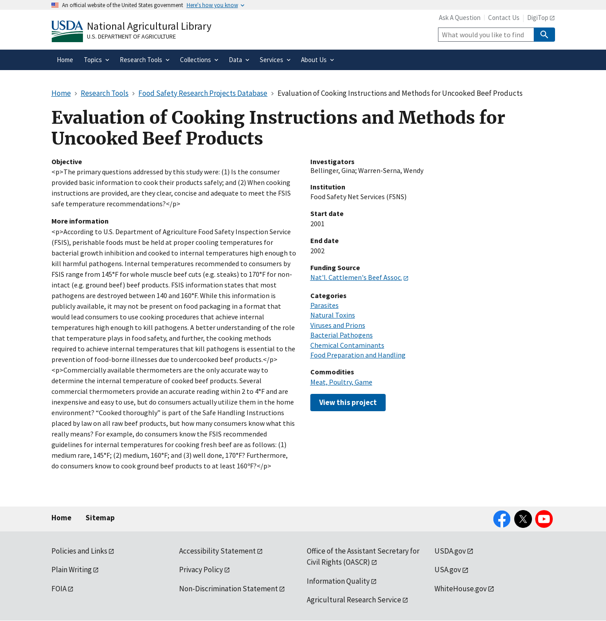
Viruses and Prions (337, 325)
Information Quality (338, 581)
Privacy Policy (201, 569)
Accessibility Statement (217, 551)
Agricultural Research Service (354, 600)
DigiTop (537, 17)
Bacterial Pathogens (341, 334)
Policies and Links (79, 551)
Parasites (324, 305)
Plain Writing (71, 569)
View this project (348, 402)
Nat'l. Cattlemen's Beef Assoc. (356, 277)
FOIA (58, 588)
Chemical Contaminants (347, 345)
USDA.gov (450, 551)
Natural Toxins (332, 314)
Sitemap (100, 518)
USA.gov (447, 569)
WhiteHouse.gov (460, 588)
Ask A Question (460, 17)
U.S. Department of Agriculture (131, 36)
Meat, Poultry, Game (341, 381)
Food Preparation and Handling (358, 354)
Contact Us (504, 17)
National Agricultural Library (149, 26)
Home (61, 518)
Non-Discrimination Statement (228, 588)
